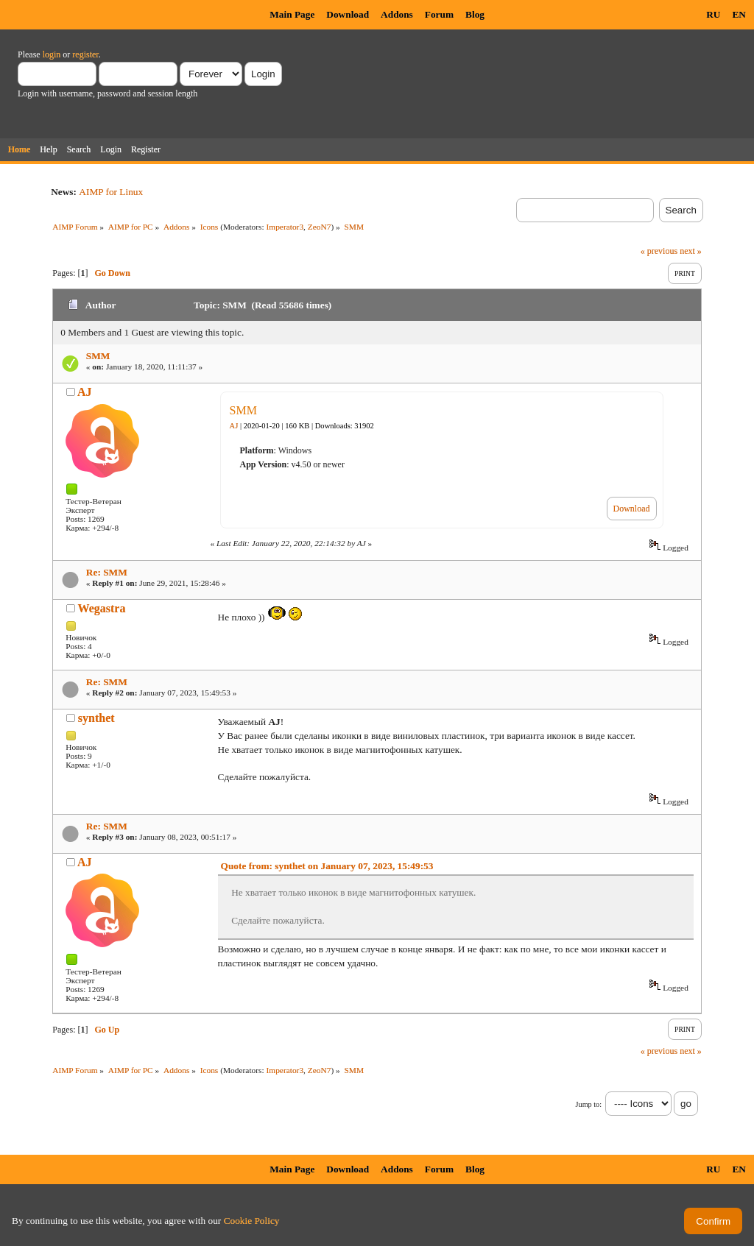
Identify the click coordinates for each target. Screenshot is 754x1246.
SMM (98, 355)
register (85, 54)
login (52, 54)
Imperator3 (284, 226)
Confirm (713, 1221)
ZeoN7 (319, 226)
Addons (397, 14)
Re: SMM (106, 572)
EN (739, 14)
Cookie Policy (252, 1220)
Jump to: (589, 1104)
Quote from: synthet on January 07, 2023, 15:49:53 (327, 865)
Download (347, 14)
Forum (439, 14)
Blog (475, 14)
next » (691, 251)
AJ (84, 392)
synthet (96, 718)
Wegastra (102, 608)
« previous (659, 251)
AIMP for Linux (111, 191)
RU (713, 14)
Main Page (291, 14)
